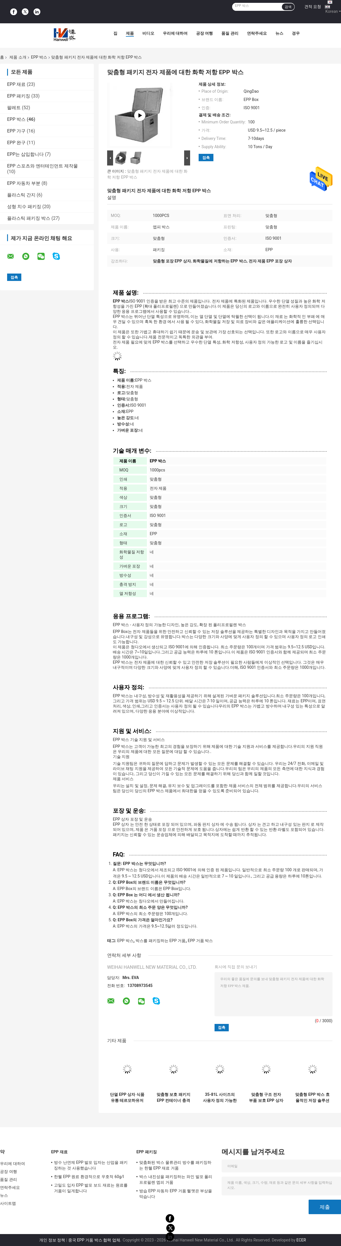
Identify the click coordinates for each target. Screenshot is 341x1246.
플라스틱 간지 (21, 195)
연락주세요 (257, 33)
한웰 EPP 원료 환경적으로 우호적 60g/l (89, 1176)
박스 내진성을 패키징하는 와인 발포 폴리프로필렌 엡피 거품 (176, 1179)
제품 (130, 33)
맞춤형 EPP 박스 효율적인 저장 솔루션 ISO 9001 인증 (312, 1097)
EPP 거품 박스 (200, 940)
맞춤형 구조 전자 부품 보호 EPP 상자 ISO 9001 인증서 (266, 1097)
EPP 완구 (16, 142)
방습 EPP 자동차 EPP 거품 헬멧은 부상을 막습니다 (175, 1194)
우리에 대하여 (175, 33)
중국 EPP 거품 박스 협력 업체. (95, 1240)
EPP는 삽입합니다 (25, 154)
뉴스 (279, 33)
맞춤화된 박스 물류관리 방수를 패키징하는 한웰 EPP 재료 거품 (175, 1165)
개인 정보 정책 (52, 1240)
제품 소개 (17, 57)
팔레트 (14, 107)
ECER (301, 1240)
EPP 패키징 (18, 96)
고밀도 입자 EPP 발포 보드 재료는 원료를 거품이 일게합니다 (91, 1188)
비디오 (148, 33)
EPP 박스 (39, 57)
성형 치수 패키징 (24, 206)
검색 (288, 7)
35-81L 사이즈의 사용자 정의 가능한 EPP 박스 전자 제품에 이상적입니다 (220, 1097)
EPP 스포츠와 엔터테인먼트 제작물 (42, 166)
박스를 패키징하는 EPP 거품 (161, 940)
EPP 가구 (16, 131)
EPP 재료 (16, 84)
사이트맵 (8, 1203)
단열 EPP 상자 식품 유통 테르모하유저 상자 (127, 1097)
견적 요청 (312, 6)
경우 (296, 33)
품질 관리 (229, 33)
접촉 (206, 158)
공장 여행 (204, 33)
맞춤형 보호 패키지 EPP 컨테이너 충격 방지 (173, 1097)
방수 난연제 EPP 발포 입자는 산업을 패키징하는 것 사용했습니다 (91, 1165)
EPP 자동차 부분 (23, 183)
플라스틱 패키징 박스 (28, 218)
